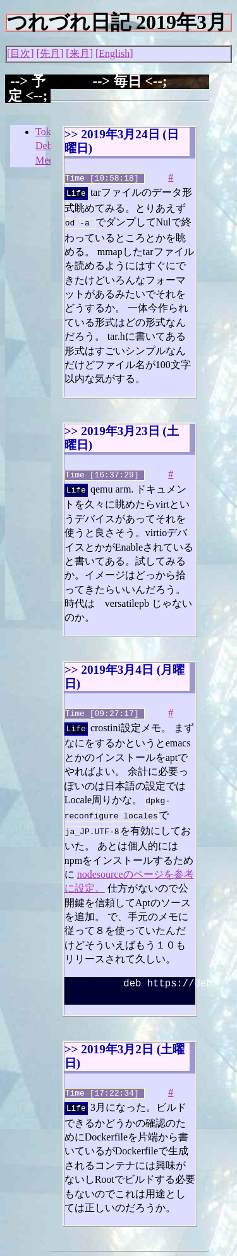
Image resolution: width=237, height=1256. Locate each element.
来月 (80, 53)
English (114, 53)
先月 (50, 53)
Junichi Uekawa (83, 1248)
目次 (20, 53)
